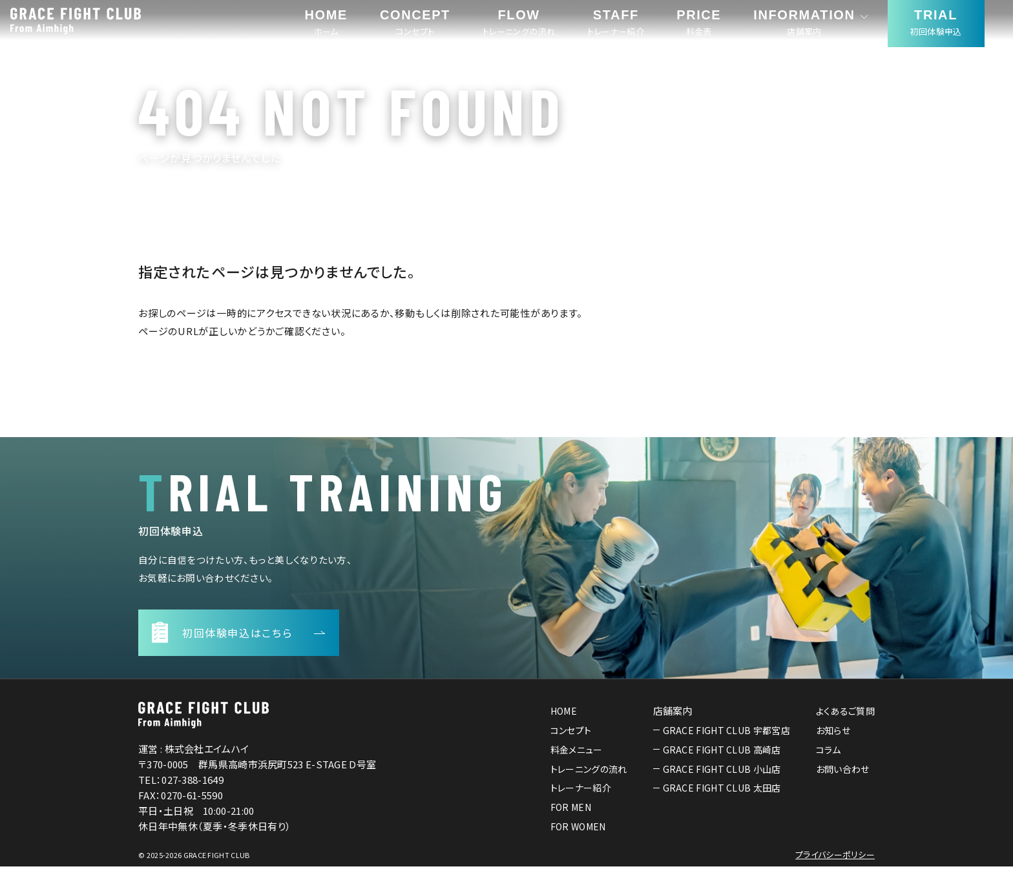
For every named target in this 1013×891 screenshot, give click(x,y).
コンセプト (571, 754)
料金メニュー (576, 773)
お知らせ (833, 754)
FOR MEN (570, 831)
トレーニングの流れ (588, 792)
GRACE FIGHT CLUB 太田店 (722, 812)
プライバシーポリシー (835, 879)
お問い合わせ (843, 792)
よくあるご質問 (845, 735)
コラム (828, 773)
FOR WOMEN (578, 851)
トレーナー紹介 (580, 812)
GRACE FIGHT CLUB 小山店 (722, 792)
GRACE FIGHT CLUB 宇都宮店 (726, 754)
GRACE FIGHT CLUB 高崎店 (722, 773)
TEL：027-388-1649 (181, 804)
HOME (563, 735)
